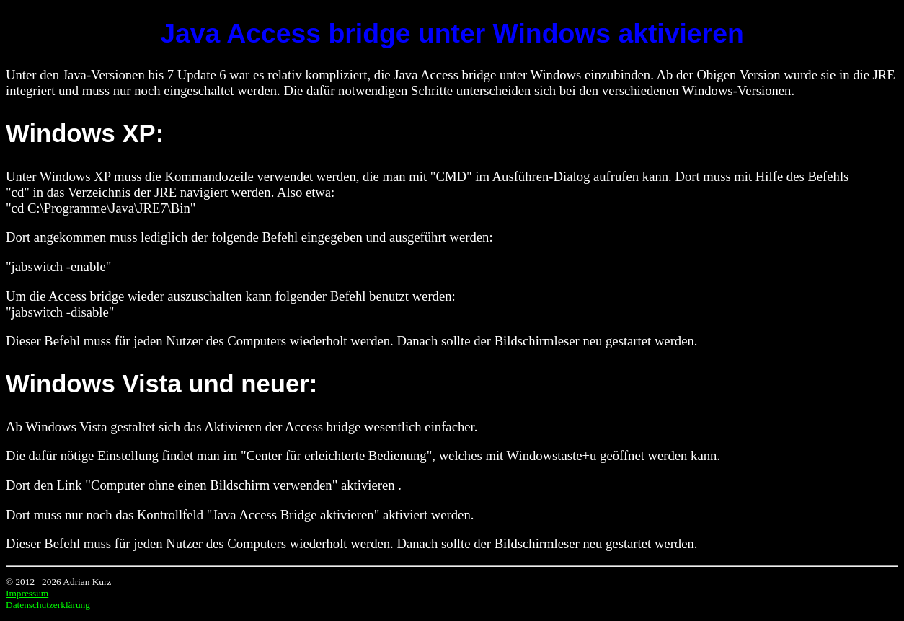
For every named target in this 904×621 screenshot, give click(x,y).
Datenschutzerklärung (48, 604)
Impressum (27, 593)
